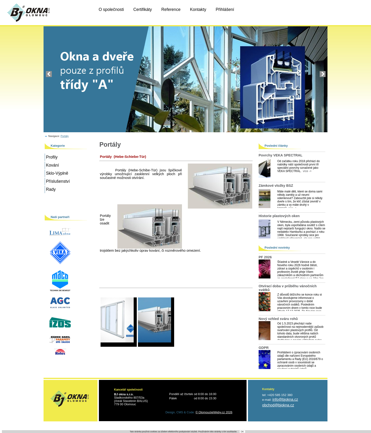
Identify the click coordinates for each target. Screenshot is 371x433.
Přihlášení (225, 9)
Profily (51, 157)
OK (242, 431)
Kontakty (198, 9)
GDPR (264, 348)
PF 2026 (265, 257)
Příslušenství (58, 181)
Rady (51, 189)
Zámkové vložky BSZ (276, 185)
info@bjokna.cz (285, 399)
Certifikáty (142, 9)
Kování (52, 165)
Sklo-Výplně (57, 173)
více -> (306, 171)
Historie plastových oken (279, 216)
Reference (171, 9)
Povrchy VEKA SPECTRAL (280, 155)
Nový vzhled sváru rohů (278, 319)
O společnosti (111, 9)
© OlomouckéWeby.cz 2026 (213, 412)
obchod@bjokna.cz (278, 405)
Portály (65, 136)
